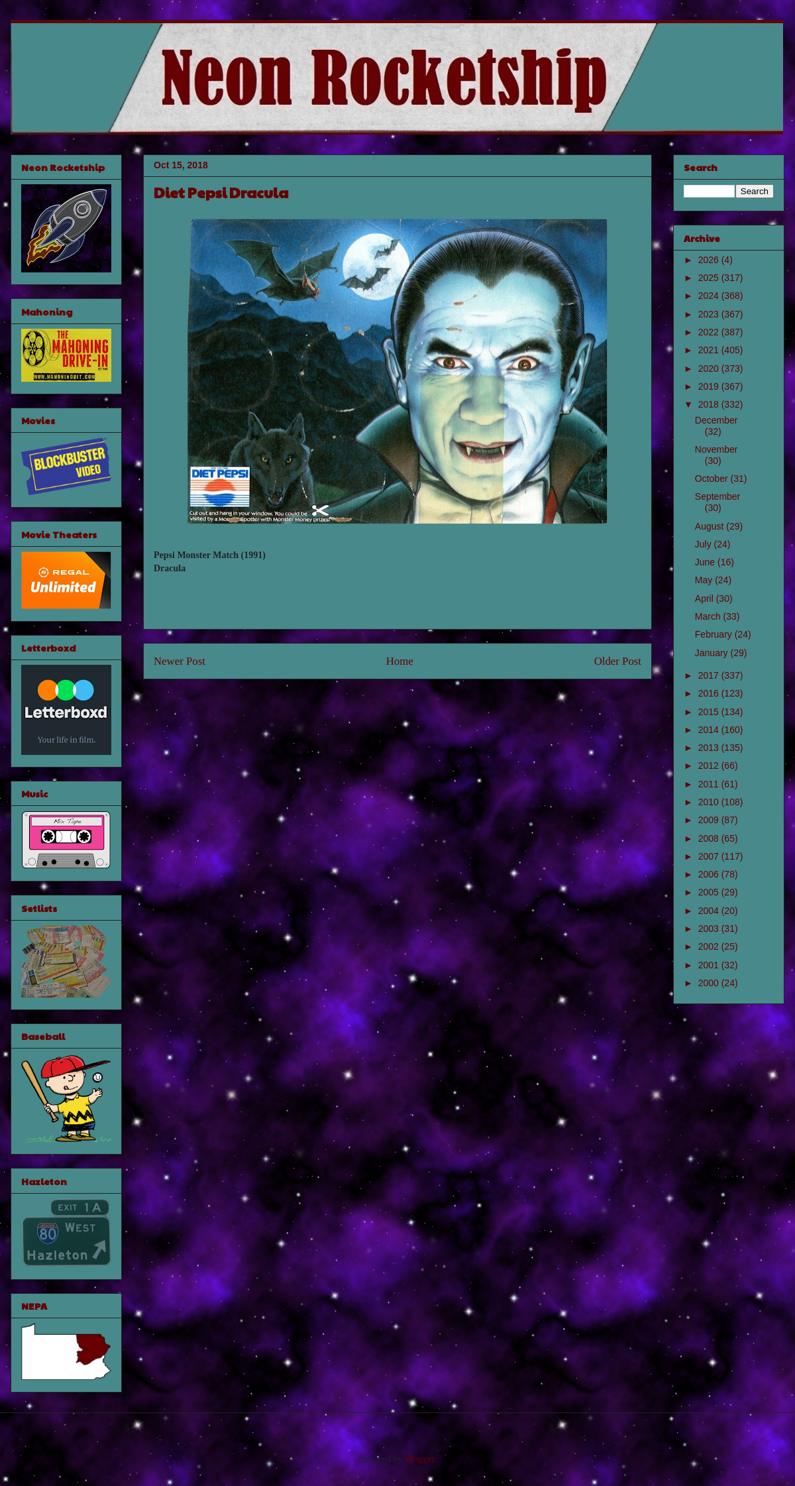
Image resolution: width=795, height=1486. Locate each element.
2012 (709, 765)
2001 (709, 965)
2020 (709, 368)
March (709, 616)
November (716, 449)
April (705, 598)
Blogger (419, 1459)
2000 (709, 983)
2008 (709, 838)
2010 (709, 802)
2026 (709, 260)
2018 (709, 404)
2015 (709, 712)
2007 (709, 856)
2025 (709, 277)
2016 (709, 693)
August (710, 526)
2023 (709, 314)
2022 (709, 332)
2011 (709, 784)
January (713, 653)
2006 (709, 874)
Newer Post (179, 661)
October (713, 478)
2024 (709, 295)
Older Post (617, 661)
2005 (709, 892)
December (716, 420)
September (717, 496)
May (705, 580)
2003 (709, 928)
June (706, 562)
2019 (709, 386)
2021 (709, 350)
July (704, 544)
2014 (709, 729)
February (715, 634)
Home (399, 661)
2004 (709, 910)
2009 (709, 820)
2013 (709, 747)
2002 (709, 946)
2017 (709, 675)
